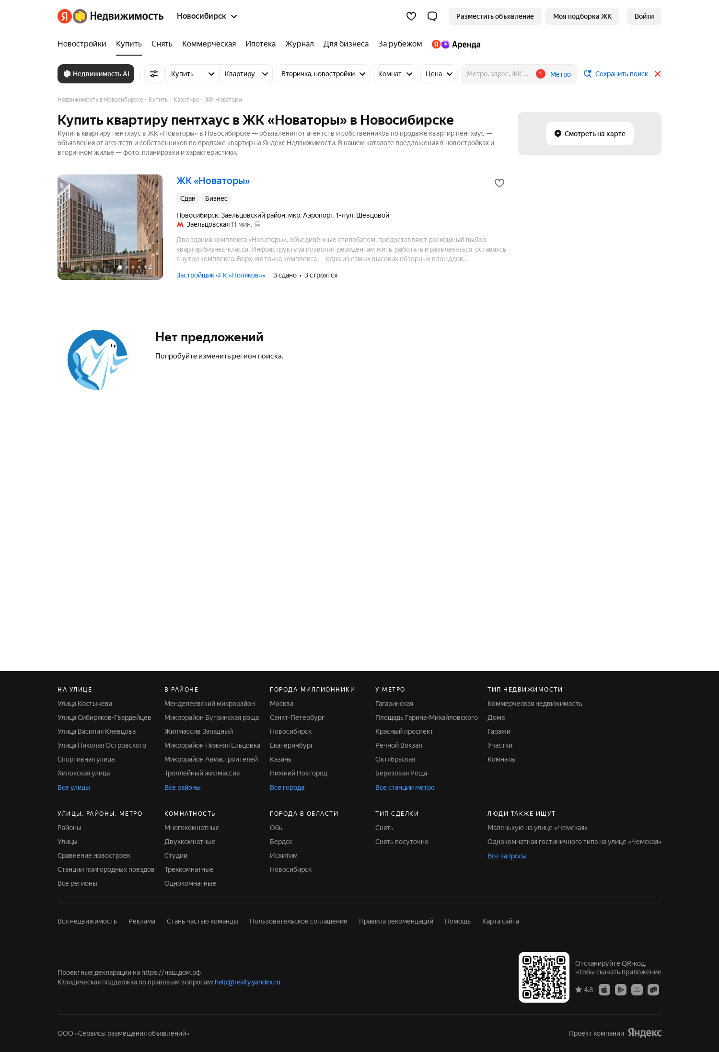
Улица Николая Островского (102, 745)
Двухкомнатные (190, 841)
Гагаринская (394, 703)
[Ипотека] (260, 44)
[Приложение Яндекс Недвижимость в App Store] (604, 989)
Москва (281, 703)
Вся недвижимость (87, 921)
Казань (280, 759)
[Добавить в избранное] (499, 183)
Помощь (458, 921)
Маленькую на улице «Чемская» (537, 828)
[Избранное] (411, 16)
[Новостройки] (84, 44)
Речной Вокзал (398, 745)
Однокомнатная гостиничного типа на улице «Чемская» (574, 841)
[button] (432, 16)
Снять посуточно (402, 841)
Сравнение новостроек (94, 855)
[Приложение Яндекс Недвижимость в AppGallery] (637, 989)
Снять (384, 828)
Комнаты (501, 759)
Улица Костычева (85, 703)
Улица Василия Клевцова (97, 731)
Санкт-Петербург (297, 717)
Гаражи (498, 731)
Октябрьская (395, 759)
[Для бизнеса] (346, 44)
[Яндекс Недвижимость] (118, 16)
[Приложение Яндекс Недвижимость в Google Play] (620, 989)
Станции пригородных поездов (106, 869)
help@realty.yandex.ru (247, 982)
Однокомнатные (190, 883)
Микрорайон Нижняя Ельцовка (212, 745)
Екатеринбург (291, 745)
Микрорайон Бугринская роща (211, 717)
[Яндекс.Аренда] (453, 44)
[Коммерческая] (209, 44)
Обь (276, 828)
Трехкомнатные (189, 869)
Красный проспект (404, 731)
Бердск (281, 841)
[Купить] (129, 44)
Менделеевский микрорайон (209, 703)
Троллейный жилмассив (202, 773)
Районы (69, 828)
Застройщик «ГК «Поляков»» (221, 275)
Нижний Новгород (298, 773)
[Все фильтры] (153, 73)
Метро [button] (560, 74)
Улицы (68, 841)
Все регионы (77, 883)
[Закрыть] (657, 74)
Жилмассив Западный (198, 731)
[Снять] (162, 44)
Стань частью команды (202, 921)
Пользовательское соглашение (299, 921)
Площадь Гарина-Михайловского (426, 717)
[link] (644, 16)
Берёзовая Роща (401, 773)
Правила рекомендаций (396, 921)
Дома (496, 717)
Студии (175, 855)
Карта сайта (500, 921)
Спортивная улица (86, 759)
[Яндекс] (65, 16)
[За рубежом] (400, 44)
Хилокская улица (84, 773)
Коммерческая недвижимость (534, 703)
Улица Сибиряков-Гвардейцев (104, 717)
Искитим (284, 855)
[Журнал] (299, 44)
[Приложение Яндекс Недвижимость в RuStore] (653, 989)
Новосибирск (291, 731)
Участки (499, 745)
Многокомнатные (192, 828)
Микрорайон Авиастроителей (211, 759)
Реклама (141, 921)
